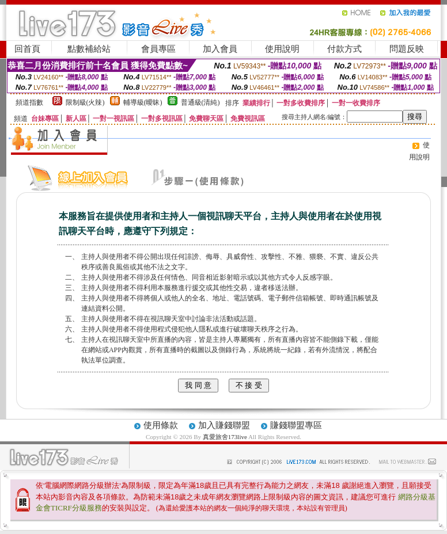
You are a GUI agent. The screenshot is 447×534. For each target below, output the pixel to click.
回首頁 (27, 49)
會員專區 (158, 49)
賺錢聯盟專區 (296, 425)
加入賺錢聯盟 (224, 425)
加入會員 (220, 49)
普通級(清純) (200, 102)
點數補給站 (89, 49)
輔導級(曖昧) (142, 102)
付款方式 (344, 49)
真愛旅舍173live (225, 436)
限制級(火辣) (85, 102)
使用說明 (282, 49)
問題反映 (406, 49)
